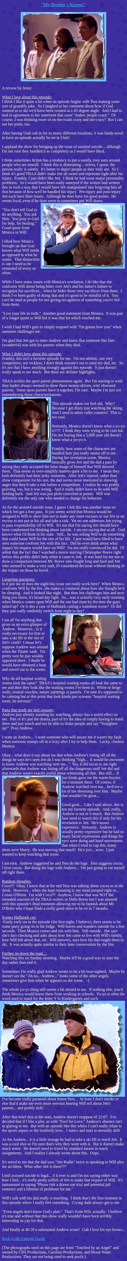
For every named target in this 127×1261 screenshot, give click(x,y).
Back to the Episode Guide (23, 1238)
